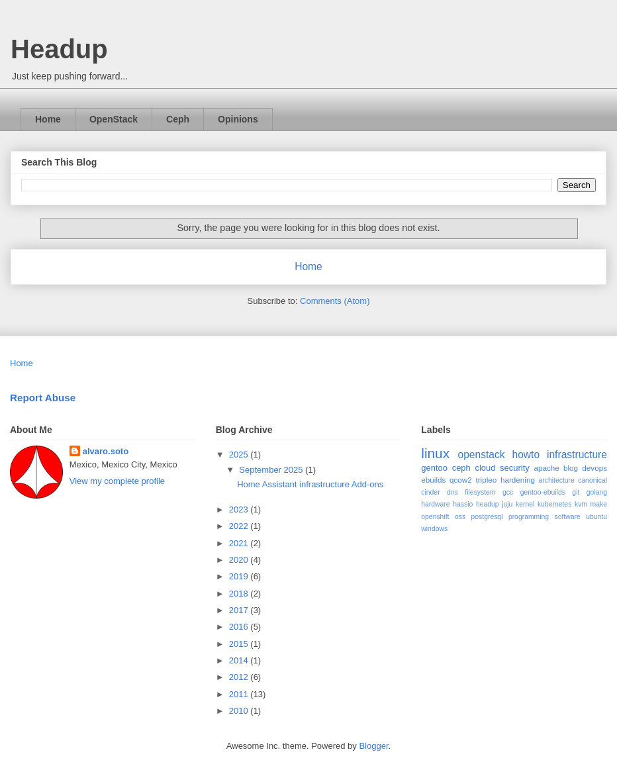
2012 (240, 677)
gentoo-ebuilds (542, 492)
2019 (240, 576)
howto (526, 454)
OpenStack (113, 119)
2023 (240, 509)
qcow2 (461, 479)
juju (507, 504)
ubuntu (596, 516)
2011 (240, 694)
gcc (507, 492)
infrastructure (577, 454)
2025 (240, 454)
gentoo (434, 468)
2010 (240, 711)
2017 (240, 610)
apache (546, 467)
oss (460, 516)
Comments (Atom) (334, 301)
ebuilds (433, 479)
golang (597, 492)
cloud (485, 468)
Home (48, 119)
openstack (480, 454)
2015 (240, 644)
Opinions (238, 119)
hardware (435, 504)
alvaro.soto (105, 451)
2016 (240, 627)
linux (435, 453)
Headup (59, 49)
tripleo (486, 479)
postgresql (487, 516)
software (568, 516)
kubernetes (554, 504)
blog (570, 467)
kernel (525, 504)
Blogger (373, 746)
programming (528, 516)
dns (452, 492)
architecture (557, 480)
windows (434, 528)
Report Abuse (42, 397)
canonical (592, 480)
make (599, 504)
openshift (435, 516)
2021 (240, 543)
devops (594, 467)
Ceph (177, 119)
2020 (240, 560)
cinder (430, 492)
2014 (240, 660)
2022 (240, 526)
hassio (463, 504)
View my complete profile (117, 481)
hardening (517, 479)
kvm (581, 504)
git (575, 492)
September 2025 (272, 470)
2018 (240, 594)
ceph (461, 468)
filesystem (480, 492)
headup (487, 504)
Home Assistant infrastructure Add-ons (310, 484)
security (515, 468)
